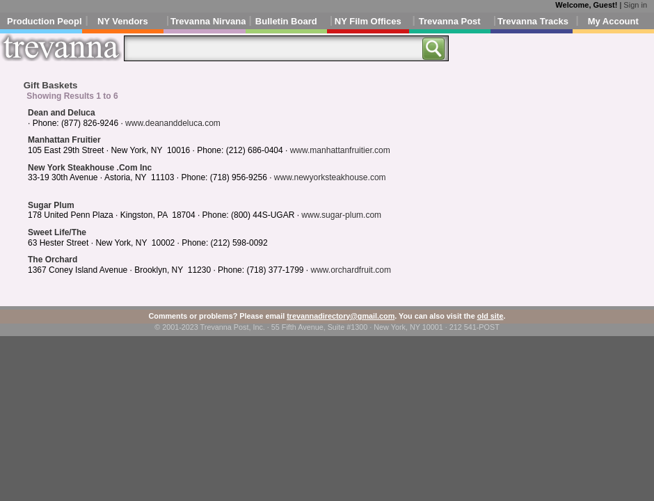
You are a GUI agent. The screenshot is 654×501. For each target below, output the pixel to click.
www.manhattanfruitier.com (340, 150)
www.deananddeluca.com (173, 123)
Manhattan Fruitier (64, 140)
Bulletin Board (286, 21)
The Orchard (52, 259)
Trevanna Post (450, 21)
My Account (613, 21)
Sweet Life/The (57, 232)
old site (490, 316)
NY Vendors (122, 21)
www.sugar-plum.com (341, 215)
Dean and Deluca (61, 113)
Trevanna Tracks (532, 21)
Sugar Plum (51, 205)
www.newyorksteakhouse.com (330, 177)
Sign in (635, 5)
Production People (44, 21)
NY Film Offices (368, 21)
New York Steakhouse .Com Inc (90, 168)
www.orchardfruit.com (351, 270)
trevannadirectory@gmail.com (340, 316)
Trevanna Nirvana (208, 21)
